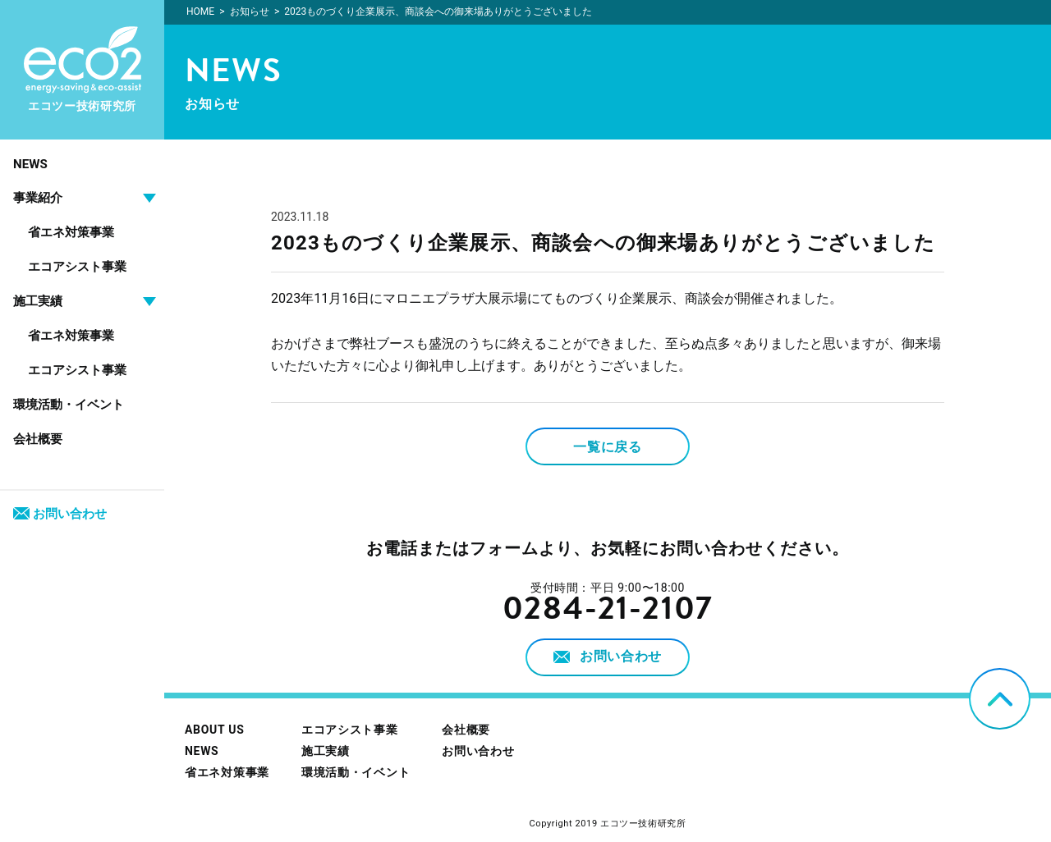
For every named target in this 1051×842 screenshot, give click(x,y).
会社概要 (37, 439)
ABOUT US (214, 729)
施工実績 (325, 750)
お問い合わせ (60, 513)
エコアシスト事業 (77, 266)
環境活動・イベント (68, 404)
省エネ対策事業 (71, 232)
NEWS (30, 164)
